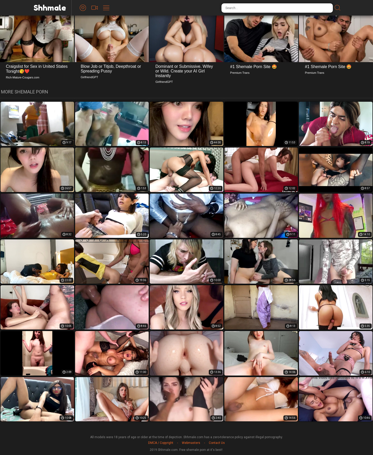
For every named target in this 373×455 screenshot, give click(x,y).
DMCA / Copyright (160, 443)
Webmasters (191, 443)
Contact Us (217, 443)
